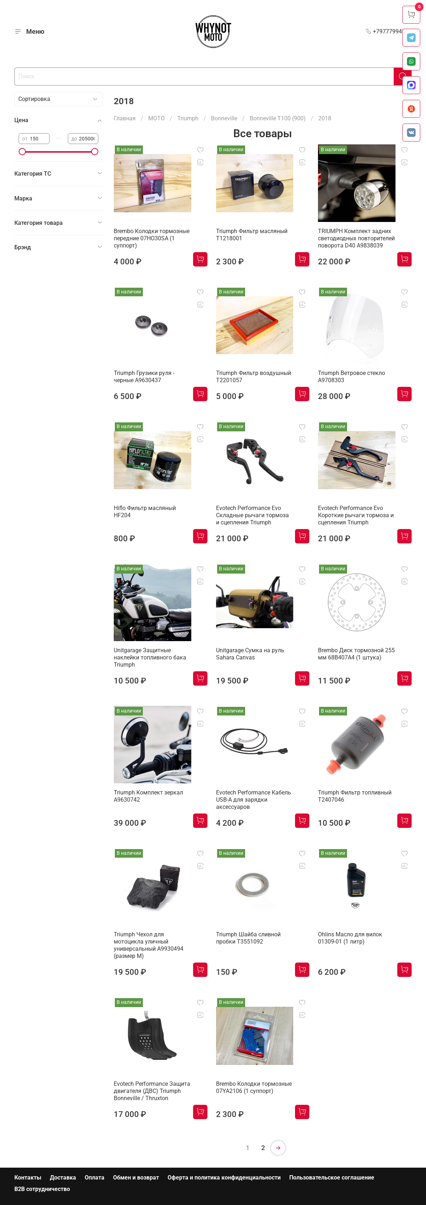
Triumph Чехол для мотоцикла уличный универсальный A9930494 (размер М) (148, 945)
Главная (125, 118)
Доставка (63, 1177)
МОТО (156, 118)
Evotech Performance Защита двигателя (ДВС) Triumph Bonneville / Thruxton (152, 1091)
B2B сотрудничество (42, 1189)
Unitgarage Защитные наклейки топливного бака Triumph (150, 657)
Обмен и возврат (136, 1177)
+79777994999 (389, 31)
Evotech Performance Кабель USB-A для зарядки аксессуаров (253, 799)
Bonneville (224, 118)
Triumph (187, 118)
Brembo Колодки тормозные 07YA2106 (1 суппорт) (254, 1087)
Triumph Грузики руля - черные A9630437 (144, 377)
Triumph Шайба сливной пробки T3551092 (248, 938)
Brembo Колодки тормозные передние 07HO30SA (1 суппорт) (151, 238)
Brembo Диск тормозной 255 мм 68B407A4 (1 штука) (356, 654)
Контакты (27, 1177)
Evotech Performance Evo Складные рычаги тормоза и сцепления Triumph (252, 515)
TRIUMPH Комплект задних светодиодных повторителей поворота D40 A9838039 (356, 238)
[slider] (22, 151)
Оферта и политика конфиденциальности (224, 1177)
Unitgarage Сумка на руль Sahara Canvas (250, 654)
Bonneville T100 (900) (278, 118)
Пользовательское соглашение (331, 1177)
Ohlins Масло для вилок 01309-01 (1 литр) (350, 938)
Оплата (94, 1177)
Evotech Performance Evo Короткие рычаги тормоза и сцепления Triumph (356, 515)
